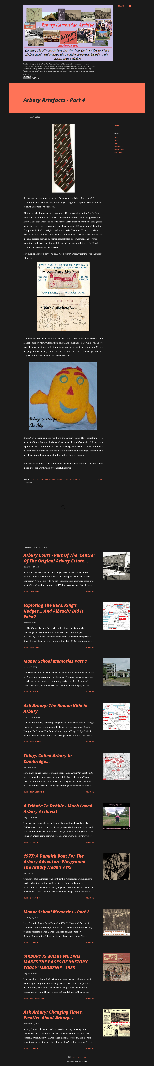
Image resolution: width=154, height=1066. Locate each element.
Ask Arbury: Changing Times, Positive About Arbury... (53, 1015)
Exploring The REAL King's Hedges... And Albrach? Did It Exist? (53, 611)
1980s (116, 143)
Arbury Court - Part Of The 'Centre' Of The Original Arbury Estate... (59, 558)
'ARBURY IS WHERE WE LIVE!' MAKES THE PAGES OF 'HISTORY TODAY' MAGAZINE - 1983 (56, 961)
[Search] (121, 6)
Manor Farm (118, 146)
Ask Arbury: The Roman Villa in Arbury (55, 708)
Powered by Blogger (77, 1057)
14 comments (35, 742)
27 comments (35, 647)
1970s (116, 140)
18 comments (35, 591)
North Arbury (118, 152)
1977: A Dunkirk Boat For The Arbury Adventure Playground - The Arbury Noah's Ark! (56, 861)
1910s (116, 137)
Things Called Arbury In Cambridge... (48, 758)
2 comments (35, 898)
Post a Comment (37, 792)
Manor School (119, 149)
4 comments (35, 842)
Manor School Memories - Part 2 (57, 912)
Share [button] (116, 125)
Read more (90, 591)
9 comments (35, 692)
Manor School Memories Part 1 (55, 661)
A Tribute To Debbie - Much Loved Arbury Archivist (58, 808)
